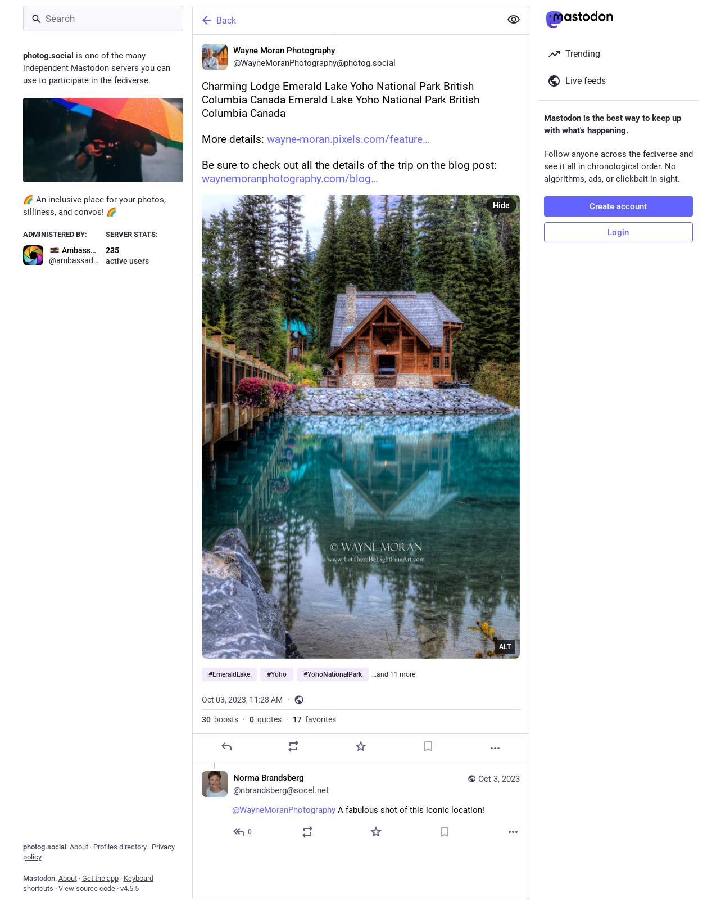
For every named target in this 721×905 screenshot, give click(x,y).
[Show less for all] (513, 19)
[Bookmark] (427, 746)
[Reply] (226, 746)
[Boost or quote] (293, 746)
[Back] (345, 20)
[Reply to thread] (243, 832)
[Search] (103, 18)
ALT (505, 647)
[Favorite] (360, 746)
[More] (495, 748)
